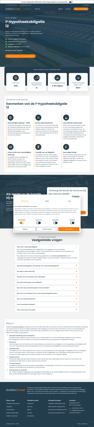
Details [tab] (47, 201)
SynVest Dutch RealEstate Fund (57, 410)
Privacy (78, 424)
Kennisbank (30, 416)
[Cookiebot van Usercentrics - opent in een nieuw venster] (73, 197)
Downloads (86, 5)
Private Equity (10, 410)
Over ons (30, 406)
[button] (47, 247)
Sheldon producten (11, 416)
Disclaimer (84, 424)
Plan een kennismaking (81, 9)
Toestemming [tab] (24, 201)
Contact (29, 413)
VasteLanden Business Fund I (56, 413)
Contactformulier (74, 413)
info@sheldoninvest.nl (25, 5)
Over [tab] (69, 201)
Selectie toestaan (47, 229)
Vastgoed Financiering (12, 403)
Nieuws (29, 410)
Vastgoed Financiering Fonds (56, 403)
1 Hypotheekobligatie (17, 327)
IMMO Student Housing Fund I (56, 406)
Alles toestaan (69, 229)
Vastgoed (9, 406)
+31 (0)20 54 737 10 (11, 5)
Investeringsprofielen (12, 413)
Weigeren (25, 229)
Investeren (30, 403)
